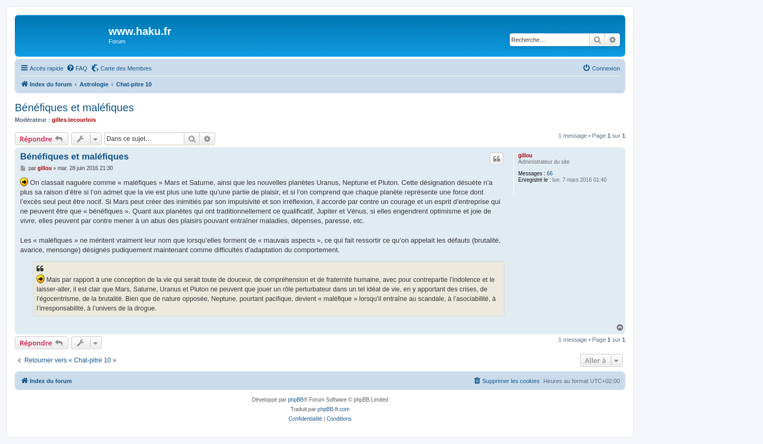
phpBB (296, 400)
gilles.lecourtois (74, 120)
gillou (525, 155)
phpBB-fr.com (333, 409)
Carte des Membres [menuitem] (126, 68)
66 (550, 173)
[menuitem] (76, 68)
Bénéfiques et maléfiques (74, 107)
